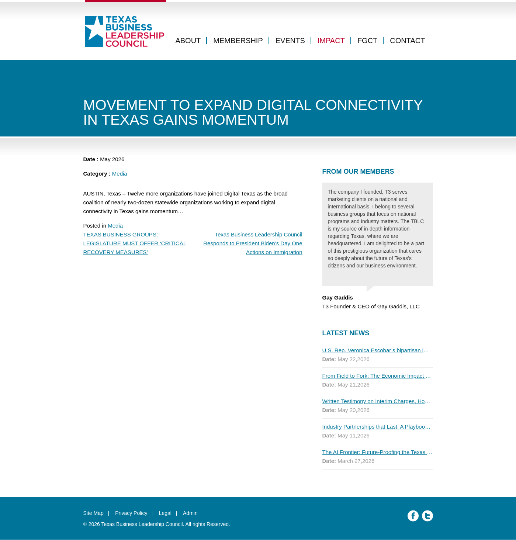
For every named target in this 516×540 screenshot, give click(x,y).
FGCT (367, 42)
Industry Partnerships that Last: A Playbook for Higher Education (377, 427)
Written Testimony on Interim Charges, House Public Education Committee (377, 401)
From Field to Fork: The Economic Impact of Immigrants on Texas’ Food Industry (377, 376)
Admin (191, 513)
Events (290, 42)
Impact (331, 42)
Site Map (93, 513)
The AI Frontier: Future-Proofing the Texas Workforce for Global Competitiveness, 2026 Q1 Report (377, 452)
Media (119, 174)
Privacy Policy (131, 513)
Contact (407, 42)
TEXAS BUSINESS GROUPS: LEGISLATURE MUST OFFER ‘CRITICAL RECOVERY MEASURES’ (135, 244)
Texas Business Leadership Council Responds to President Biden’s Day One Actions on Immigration (252, 244)
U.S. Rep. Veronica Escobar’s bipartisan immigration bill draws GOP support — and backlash (377, 350)
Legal (165, 513)
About (188, 42)
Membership (238, 42)
